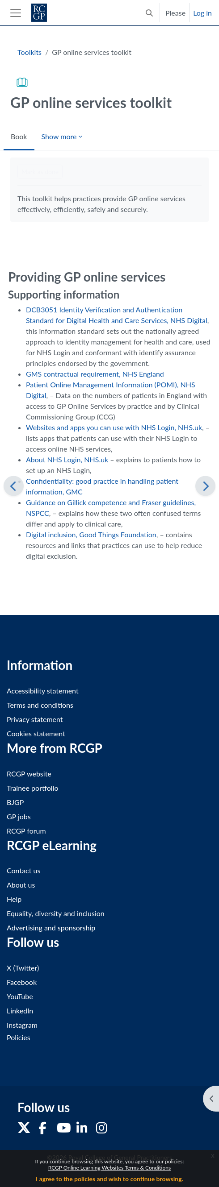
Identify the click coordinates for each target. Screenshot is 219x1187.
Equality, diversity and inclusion (56, 913)
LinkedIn (20, 1010)
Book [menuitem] (19, 136)
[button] (149, 12)
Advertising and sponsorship (51, 927)
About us (21, 884)
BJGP (15, 802)
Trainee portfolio (32, 788)
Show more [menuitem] (59, 136)
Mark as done (40, 171)
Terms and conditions (40, 705)
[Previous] (14, 486)
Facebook (22, 982)
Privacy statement (35, 719)
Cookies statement (36, 733)
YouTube (20, 996)
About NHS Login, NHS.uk (67, 459)
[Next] (205, 486)
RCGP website (29, 773)
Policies (18, 1037)
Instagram (22, 1025)
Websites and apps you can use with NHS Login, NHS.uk (114, 427)
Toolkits (29, 52)
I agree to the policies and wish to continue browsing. (109, 1179)
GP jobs (19, 816)
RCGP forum (26, 830)
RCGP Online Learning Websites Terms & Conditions (109, 1167)
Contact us (23, 870)
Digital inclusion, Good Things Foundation (91, 534)
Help (14, 899)
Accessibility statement (43, 690)
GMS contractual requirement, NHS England (95, 373)
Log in (202, 12)
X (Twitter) (23, 967)
